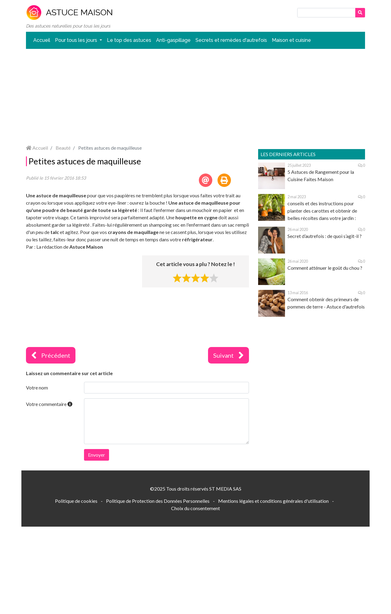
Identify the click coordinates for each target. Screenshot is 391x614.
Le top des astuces (129, 40)
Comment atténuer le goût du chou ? (324, 268)
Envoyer (96, 455)
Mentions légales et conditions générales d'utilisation (273, 501)
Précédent (50, 355)
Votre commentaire (49, 404)
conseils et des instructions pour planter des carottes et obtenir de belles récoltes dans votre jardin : (322, 210)
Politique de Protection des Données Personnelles (158, 501)
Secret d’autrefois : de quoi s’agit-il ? (324, 236)
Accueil (41, 40)
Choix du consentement (195, 508)
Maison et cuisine (291, 40)
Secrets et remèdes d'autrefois (231, 40)
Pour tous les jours (76, 40)
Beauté (63, 148)
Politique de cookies (76, 501)
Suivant (228, 355)
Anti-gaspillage (173, 40)
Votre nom (37, 387)
